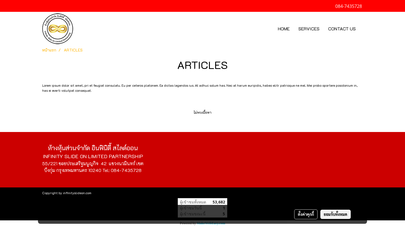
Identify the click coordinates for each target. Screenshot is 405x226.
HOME (284, 29)
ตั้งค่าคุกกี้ (306, 214)
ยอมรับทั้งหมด (335, 214)
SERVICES (309, 29)
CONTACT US (342, 29)
